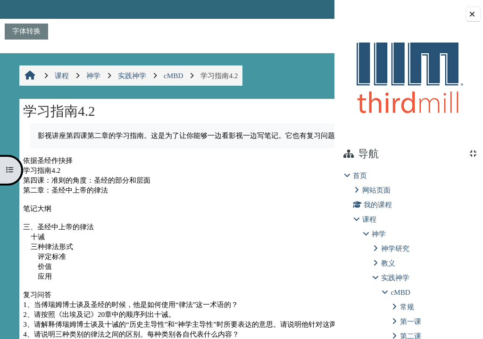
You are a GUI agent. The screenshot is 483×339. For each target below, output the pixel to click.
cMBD (400, 292)
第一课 (410, 321)
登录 (311, 9)
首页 (360, 175)
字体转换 (26, 31)
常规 (407, 307)
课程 (369, 219)
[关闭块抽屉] (473, 14)
